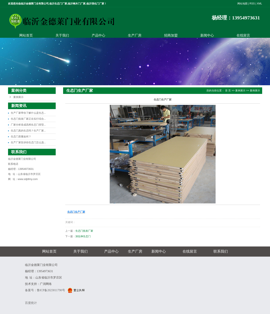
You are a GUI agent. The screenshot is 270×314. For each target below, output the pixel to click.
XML (259, 3)
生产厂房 (134, 35)
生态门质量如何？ (21, 136)
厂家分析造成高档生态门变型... (28, 124)
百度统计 (31, 303)
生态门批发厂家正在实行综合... (28, 118)
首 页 (228, 90)
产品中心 (98, 35)
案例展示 (18, 97)
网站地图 (242, 3)
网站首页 (26, 35)
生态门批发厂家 (84, 230)
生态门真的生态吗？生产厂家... (28, 130)
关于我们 (62, 35)
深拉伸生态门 (83, 236)
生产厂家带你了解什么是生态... (28, 112)
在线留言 (243, 35)
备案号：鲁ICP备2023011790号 (45, 290)
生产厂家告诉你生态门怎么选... (28, 142)
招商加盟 (171, 35)
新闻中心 (207, 35)
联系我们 (220, 251)
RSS (252, 3)
